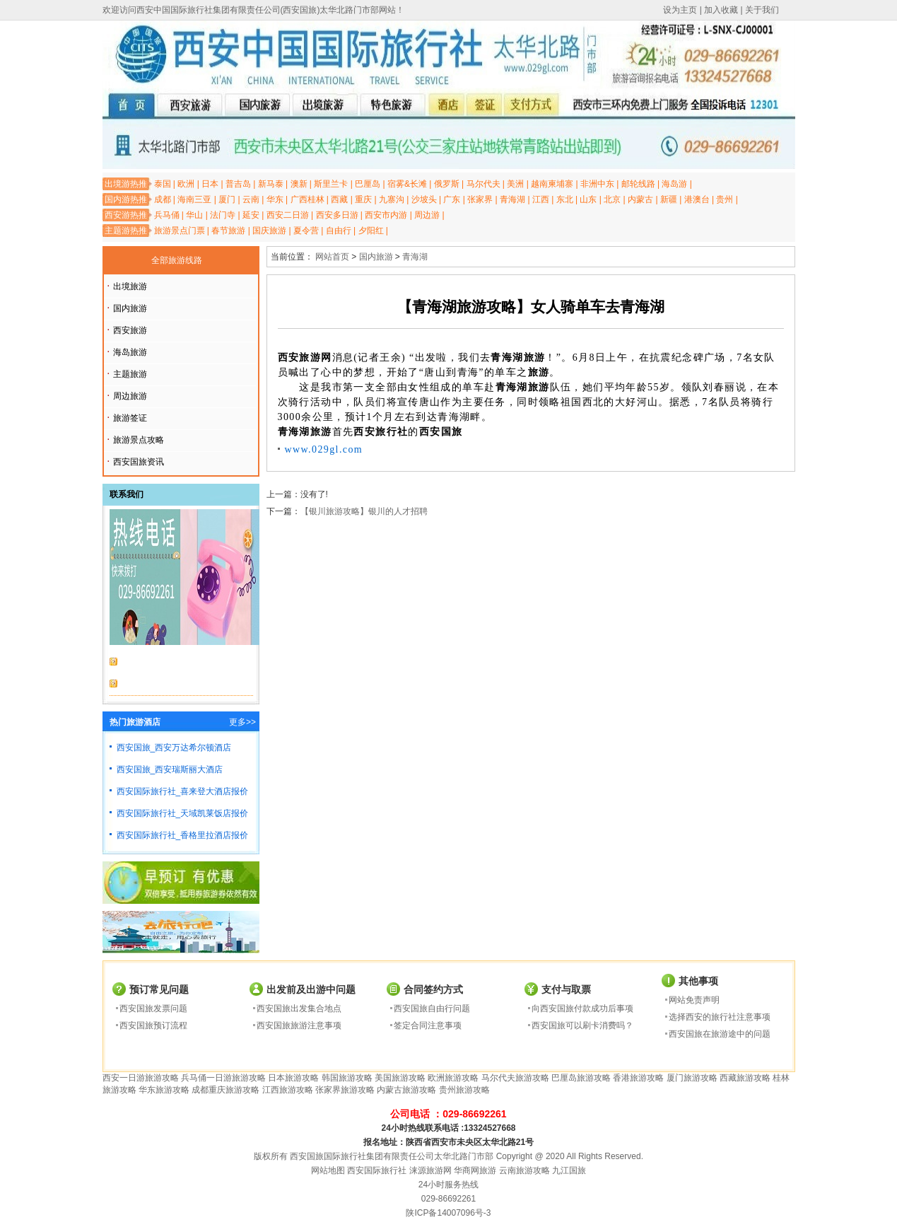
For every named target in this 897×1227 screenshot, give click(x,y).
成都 (162, 199)
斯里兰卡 (331, 184)
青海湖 (512, 199)
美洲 (515, 184)
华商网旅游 (475, 1170)
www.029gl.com (324, 449)
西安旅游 (130, 330)
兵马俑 (167, 215)
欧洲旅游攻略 (453, 1078)
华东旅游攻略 (164, 1090)
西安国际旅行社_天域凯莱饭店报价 (183, 813)
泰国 (162, 184)
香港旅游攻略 (638, 1078)
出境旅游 (130, 286)
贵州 (724, 199)
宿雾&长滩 (407, 184)
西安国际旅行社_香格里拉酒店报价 (183, 835)
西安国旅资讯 (138, 462)
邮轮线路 (638, 184)
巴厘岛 (367, 184)
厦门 (226, 199)
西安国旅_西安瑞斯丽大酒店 (170, 769)
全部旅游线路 (176, 260)
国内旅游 (130, 308)
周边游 (427, 215)
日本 (209, 184)
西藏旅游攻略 (745, 1078)
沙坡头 (424, 199)
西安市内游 (386, 215)
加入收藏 (721, 10)
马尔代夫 (483, 184)
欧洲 (185, 184)
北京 (612, 199)
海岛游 (674, 184)
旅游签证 (130, 418)
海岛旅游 (130, 352)
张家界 (480, 199)
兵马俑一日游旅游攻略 (223, 1078)
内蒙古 (640, 199)
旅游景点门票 (179, 230)
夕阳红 (371, 230)
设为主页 (680, 10)
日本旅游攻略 (293, 1078)
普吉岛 (238, 184)
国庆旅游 (269, 230)
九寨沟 (391, 199)
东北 (564, 199)
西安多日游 (337, 215)
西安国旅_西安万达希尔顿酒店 (174, 747)
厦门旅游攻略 (692, 1078)
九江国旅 (569, 1170)
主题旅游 (130, 374)
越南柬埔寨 (552, 184)
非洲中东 (597, 184)
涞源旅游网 (430, 1170)
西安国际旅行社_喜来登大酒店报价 (183, 791)
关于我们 (762, 10)
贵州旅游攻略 (464, 1090)
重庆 (363, 199)
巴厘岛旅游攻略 (581, 1078)
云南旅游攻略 (524, 1170)
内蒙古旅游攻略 (406, 1090)
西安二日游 (287, 215)
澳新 (299, 184)
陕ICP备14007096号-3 (448, 1213)
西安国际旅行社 (376, 1170)
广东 (451, 199)
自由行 (338, 230)
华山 (194, 215)
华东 (274, 199)
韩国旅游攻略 (347, 1078)
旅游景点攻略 (138, 440)
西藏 (339, 199)
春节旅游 (228, 230)
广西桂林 (307, 199)
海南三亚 (194, 199)
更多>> (242, 722)
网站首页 (332, 257)
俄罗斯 (446, 184)
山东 (588, 199)
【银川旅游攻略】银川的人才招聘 (364, 511)
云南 (250, 199)
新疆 (668, 199)
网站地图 (328, 1170)
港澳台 (697, 199)
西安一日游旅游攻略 (140, 1078)
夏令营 (306, 230)
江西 (540, 199)
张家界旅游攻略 (345, 1090)
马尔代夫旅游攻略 (515, 1078)
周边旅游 (130, 396)
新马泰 (270, 184)
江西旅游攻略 (287, 1090)
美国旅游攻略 (400, 1078)
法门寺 (222, 215)
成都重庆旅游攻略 (225, 1090)
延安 (250, 215)
